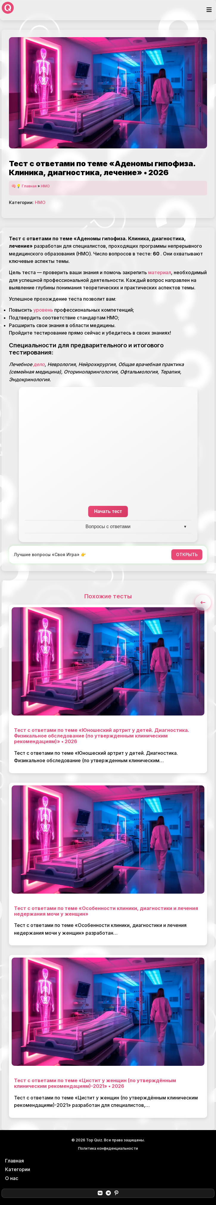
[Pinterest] (116, 1193)
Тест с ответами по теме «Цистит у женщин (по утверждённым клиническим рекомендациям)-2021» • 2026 (95, 1083)
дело (39, 364)
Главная (29, 186)
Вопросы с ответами (108, 526)
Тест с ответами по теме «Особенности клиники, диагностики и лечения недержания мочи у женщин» (106, 911)
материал (159, 272)
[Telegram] (108, 1193)
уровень (43, 310)
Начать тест (108, 511)
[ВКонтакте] (100, 1193)
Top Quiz (94, 1140)
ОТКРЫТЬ (187, 554)
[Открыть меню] (209, 10)
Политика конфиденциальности (108, 1148)
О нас (11, 1178)
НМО (45, 186)
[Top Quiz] (8, 10)
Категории (17, 1169)
